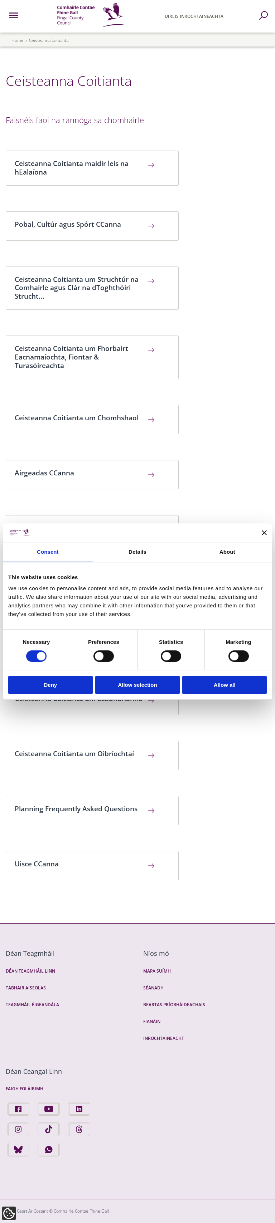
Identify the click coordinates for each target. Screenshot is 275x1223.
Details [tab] (137, 552)
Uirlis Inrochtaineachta (194, 16)
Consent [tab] (48, 552)
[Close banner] (264, 532)
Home (17, 40)
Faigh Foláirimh (24, 1089)
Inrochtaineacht (163, 1038)
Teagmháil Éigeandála (32, 1005)
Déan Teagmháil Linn (30, 971)
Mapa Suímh (157, 971)
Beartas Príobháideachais (174, 1005)
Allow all (225, 685)
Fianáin (151, 1021)
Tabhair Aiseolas (26, 988)
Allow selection (137, 685)
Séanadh (153, 988)
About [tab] (227, 552)
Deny (50, 685)
